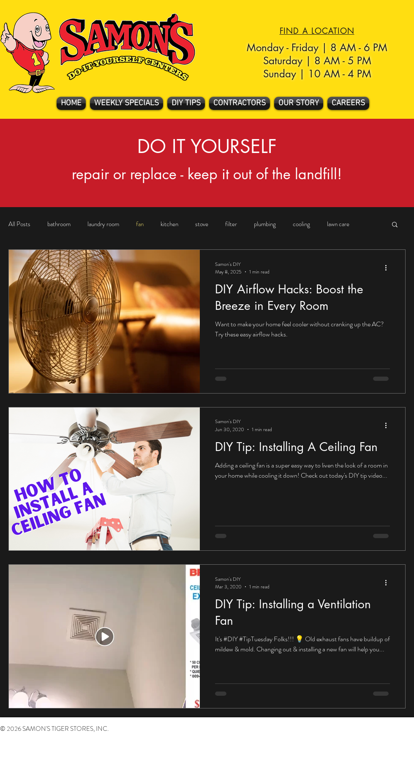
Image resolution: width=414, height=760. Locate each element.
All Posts (19, 224)
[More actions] (389, 268)
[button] (395, 225)
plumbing (265, 224)
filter (231, 224)
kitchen (169, 224)
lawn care (338, 224)
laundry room (103, 224)
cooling (301, 224)
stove (201, 224)
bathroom (59, 224)
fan (140, 224)
